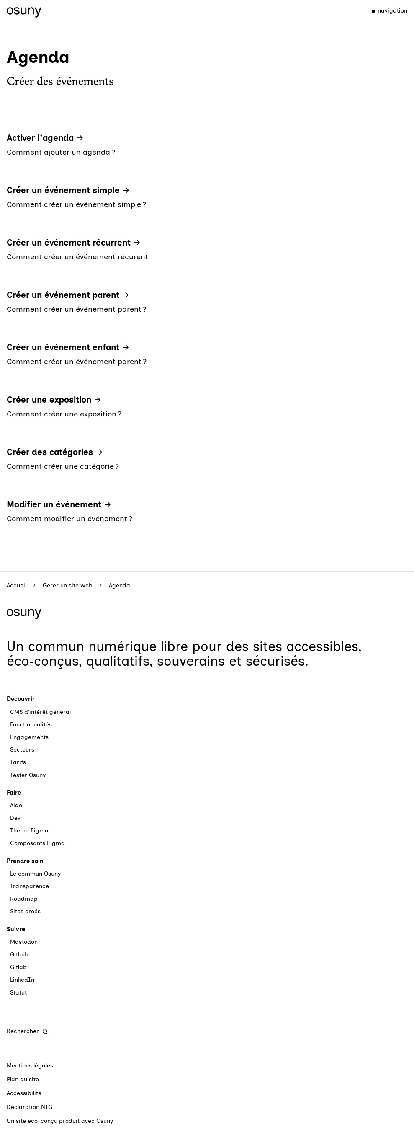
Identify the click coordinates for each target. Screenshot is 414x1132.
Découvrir (21, 699)
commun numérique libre (108, 646)
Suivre (16, 929)
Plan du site (23, 1079)
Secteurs (22, 749)
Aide (16, 805)
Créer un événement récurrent (69, 243)
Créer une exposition (49, 400)
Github (19, 954)
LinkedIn (22, 979)
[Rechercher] (28, 1031)
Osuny (104, 1120)
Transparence (29, 886)
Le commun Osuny (35, 873)
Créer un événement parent (63, 295)
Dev (15, 818)
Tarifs (18, 762)
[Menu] (385, 11)
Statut (18, 992)
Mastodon (24, 942)
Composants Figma (37, 843)
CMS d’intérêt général (40, 712)
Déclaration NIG (29, 1107)
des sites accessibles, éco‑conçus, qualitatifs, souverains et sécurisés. (184, 653)
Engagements (29, 737)
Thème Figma (29, 830)
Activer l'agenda (40, 138)
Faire (14, 792)
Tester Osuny (28, 775)
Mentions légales (30, 1065)
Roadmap (24, 898)
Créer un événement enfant (63, 347)
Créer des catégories (50, 452)
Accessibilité (24, 1093)
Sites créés (25, 911)
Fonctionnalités (31, 724)
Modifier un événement (54, 504)
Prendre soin (25, 861)
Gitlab (18, 967)
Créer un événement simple (63, 190)
